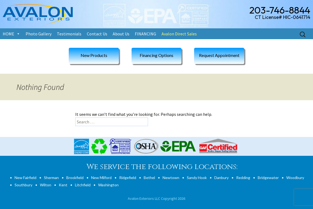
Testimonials (69, 33)
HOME (8, 33)
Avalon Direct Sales (179, 33)
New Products (94, 55)
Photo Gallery (38, 33)
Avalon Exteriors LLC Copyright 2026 (156, 198)
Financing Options (156, 55)
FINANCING (145, 33)
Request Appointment (219, 55)
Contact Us (97, 33)
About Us (121, 33)
